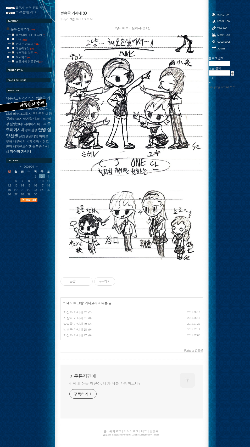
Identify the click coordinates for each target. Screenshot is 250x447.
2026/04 (29, 166)
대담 (49, 113)
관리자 (221, 48)
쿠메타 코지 (14, 118)
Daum (135, 434)
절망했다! (16, 123)
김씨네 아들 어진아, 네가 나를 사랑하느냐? (105, 383)
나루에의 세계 (22, 141)
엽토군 (106, 434)
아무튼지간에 (82, 376)
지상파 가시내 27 (75, 335)
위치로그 (221, 21)
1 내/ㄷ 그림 (67, 19)
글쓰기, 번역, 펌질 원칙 (30, 7)
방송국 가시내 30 (73, 13)
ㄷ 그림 (78, 303)
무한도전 (38, 113)
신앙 (22, 136)
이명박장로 (40, 141)
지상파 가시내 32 (75, 312)
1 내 (67, 303)
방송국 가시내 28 (75, 329)
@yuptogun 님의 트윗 (222, 87)
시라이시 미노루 (35, 123)
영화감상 (31, 129)
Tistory (155, 434)
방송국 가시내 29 (75, 324)
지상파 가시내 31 (75, 318)
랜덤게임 (32, 136)
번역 (9, 146)
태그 (221, 28)
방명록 (221, 41)
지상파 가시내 (20, 151)
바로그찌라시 (22, 113)
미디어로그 (221, 35)
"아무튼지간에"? (26, 12)
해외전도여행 (22, 146)
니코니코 (39, 118)
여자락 (27, 118)
